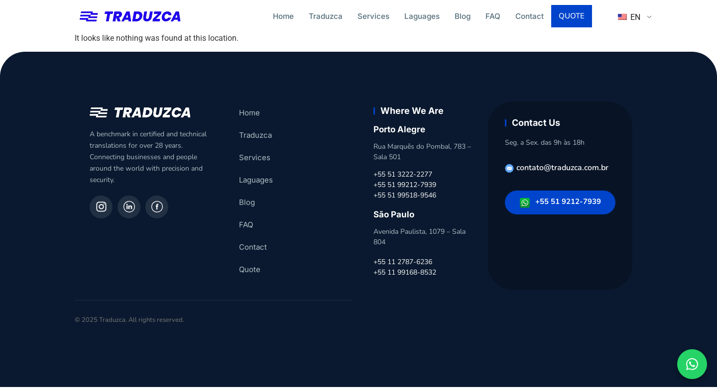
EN (629, 18)
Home (283, 16)
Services (373, 16)
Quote (573, 17)
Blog (463, 16)
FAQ (492, 16)
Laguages (422, 16)
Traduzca (326, 16)
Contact (529, 16)
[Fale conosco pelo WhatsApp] (692, 364)
